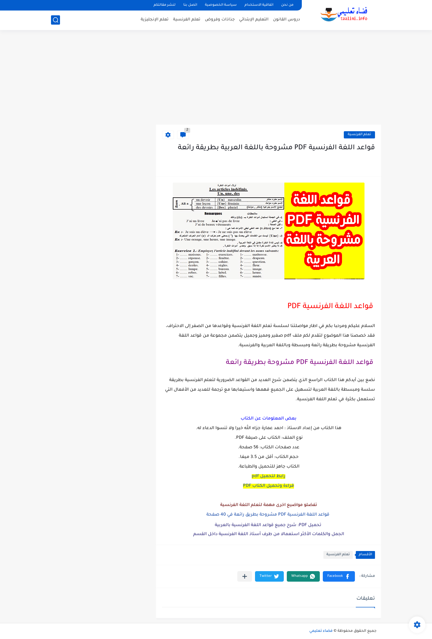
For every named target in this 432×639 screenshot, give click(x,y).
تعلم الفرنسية (186, 19)
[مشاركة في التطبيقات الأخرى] (244, 576)
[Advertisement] (216, 78)
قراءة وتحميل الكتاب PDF (268, 486)
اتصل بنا (190, 5)
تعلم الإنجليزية (155, 19)
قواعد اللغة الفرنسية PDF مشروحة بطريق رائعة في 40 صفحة (268, 515)
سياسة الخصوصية (221, 5)
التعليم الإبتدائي (253, 19)
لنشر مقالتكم (165, 5)
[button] (339, 576)
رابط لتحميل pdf (268, 476)
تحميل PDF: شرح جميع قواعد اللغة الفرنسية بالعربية (268, 525)
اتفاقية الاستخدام (258, 5)
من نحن (287, 5)
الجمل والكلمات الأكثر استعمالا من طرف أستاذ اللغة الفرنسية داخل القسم (268, 534)
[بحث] (55, 20)
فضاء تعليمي (321, 631)
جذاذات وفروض (220, 19)
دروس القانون (286, 19)
